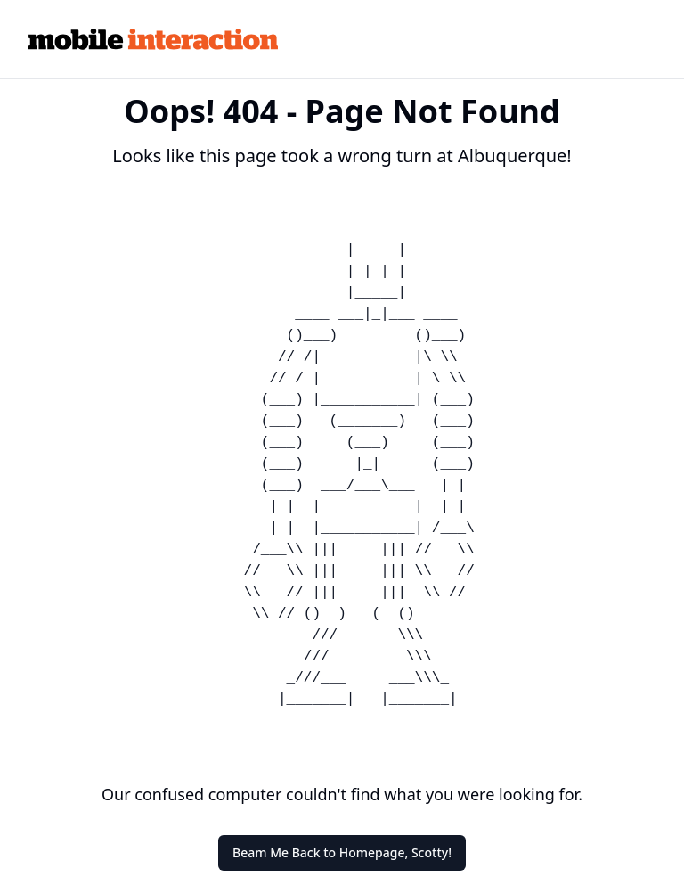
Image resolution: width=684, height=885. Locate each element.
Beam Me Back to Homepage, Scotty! (342, 852)
